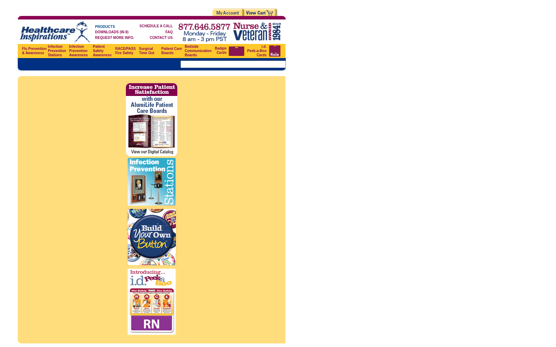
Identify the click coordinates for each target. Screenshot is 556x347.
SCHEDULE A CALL (156, 26)
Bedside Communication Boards (198, 51)
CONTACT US (161, 38)
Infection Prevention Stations (57, 51)
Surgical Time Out (146, 51)
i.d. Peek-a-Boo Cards (257, 51)
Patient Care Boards (171, 51)
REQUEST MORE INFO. (114, 38)
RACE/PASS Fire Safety (125, 51)
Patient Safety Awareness (102, 51)
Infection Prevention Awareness (78, 51)
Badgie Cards (221, 50)
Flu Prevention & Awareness (34, 51)
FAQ (169, 32)
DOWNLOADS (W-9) (111, 32)
